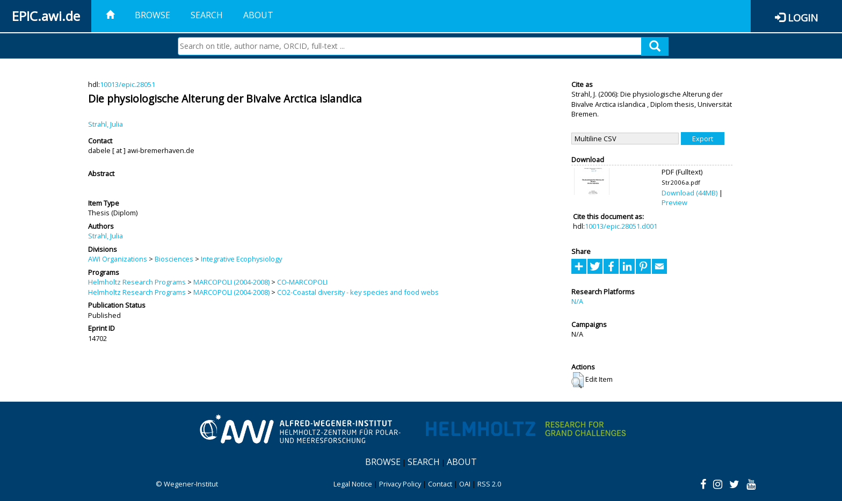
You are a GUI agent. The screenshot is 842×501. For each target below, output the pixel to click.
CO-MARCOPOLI (302, 282)
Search (207, 15)
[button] (577, 380)
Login (803, 17)
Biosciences (174, 259)
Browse (152, 15)
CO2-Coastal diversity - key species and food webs (358, 292)
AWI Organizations (117, 259)
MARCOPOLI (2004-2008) (231, 282)
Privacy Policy (400, 484)
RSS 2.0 (489, 484)
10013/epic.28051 (127, 84)
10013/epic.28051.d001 (621, 226)
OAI (464, 484)
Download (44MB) (689, 193)
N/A (577, 301)
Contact (440, 484)
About (258, 15)
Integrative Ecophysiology (241, 259)
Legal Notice (352, 484)
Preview (674, 202)
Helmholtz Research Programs (137, 282)
